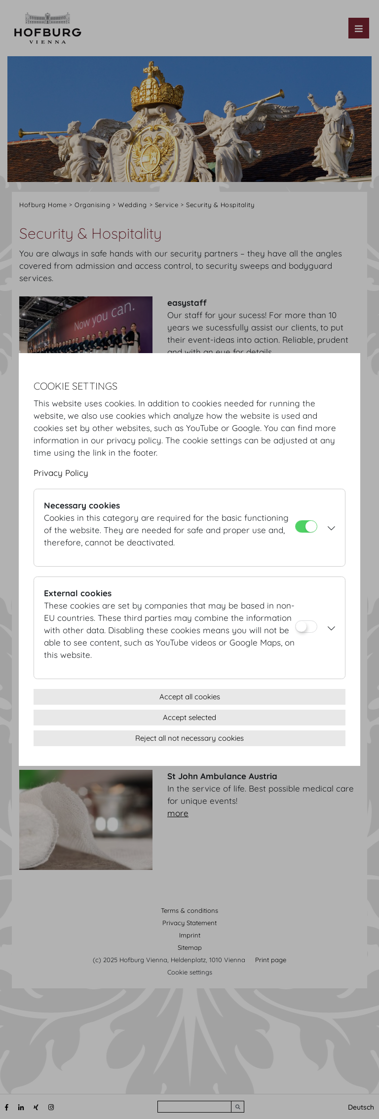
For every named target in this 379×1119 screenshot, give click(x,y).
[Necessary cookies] (306, 526)
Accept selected (189, 717)
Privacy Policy (61, 473)
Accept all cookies (189, 696)
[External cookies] (306, 626)
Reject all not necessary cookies (189, 738)
